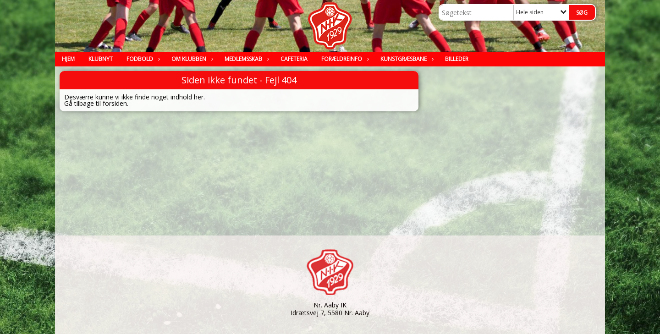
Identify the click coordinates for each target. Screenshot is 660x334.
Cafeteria (294, 59)
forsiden (115, 103)
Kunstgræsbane (405, 59)
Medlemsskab (246, 59)
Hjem (68, 59)
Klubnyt (100, 59)
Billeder (456, 59)
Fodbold (142, 59)
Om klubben (191, 59)
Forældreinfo (344, 59)
